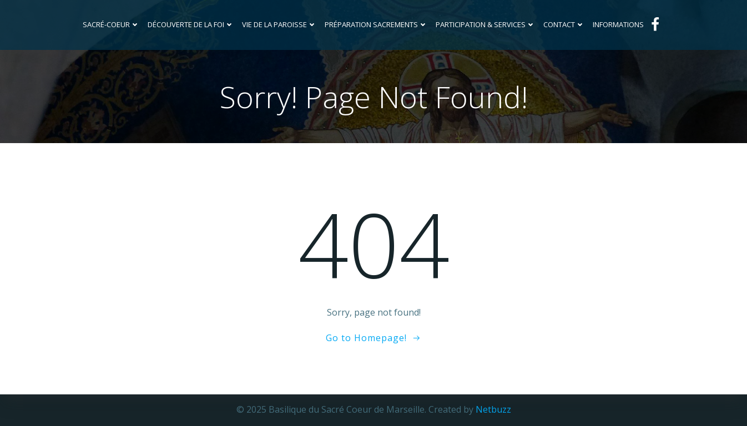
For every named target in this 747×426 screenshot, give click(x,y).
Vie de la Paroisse (279, 24)
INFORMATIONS (618, 24)
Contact (564, 24)
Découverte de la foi (191, 24)
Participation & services (486, 24)
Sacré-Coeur (111, 24)
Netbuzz (493, 409)
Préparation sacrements (376, 24)
